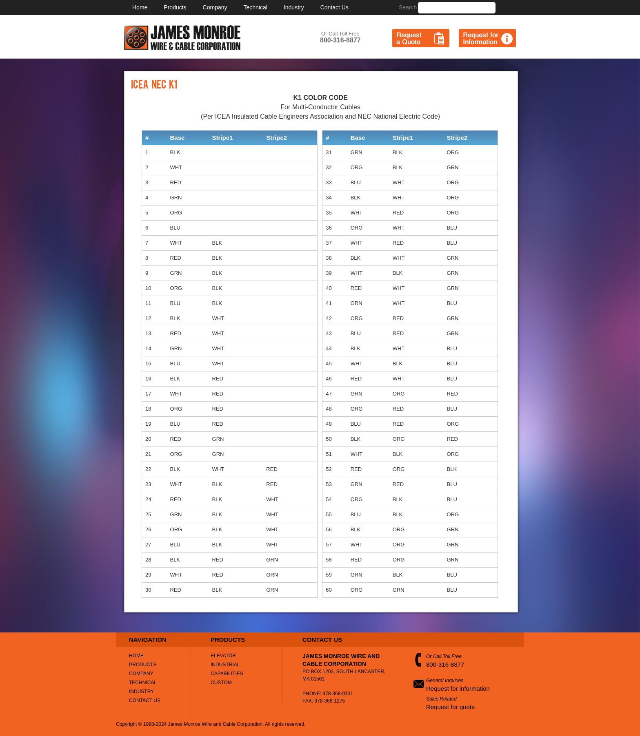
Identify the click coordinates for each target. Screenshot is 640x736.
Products (175, 7)
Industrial (225, 664)
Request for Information (487, 38)
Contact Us (334, 7)
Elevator (223, 656)
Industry (294, 7)
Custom (221, 682)
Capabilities (227, 673)
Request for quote (450, 706)
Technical (255, 7)
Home (139, 7)
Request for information (458, 688)
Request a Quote (420, 38)
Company (215, 7)
